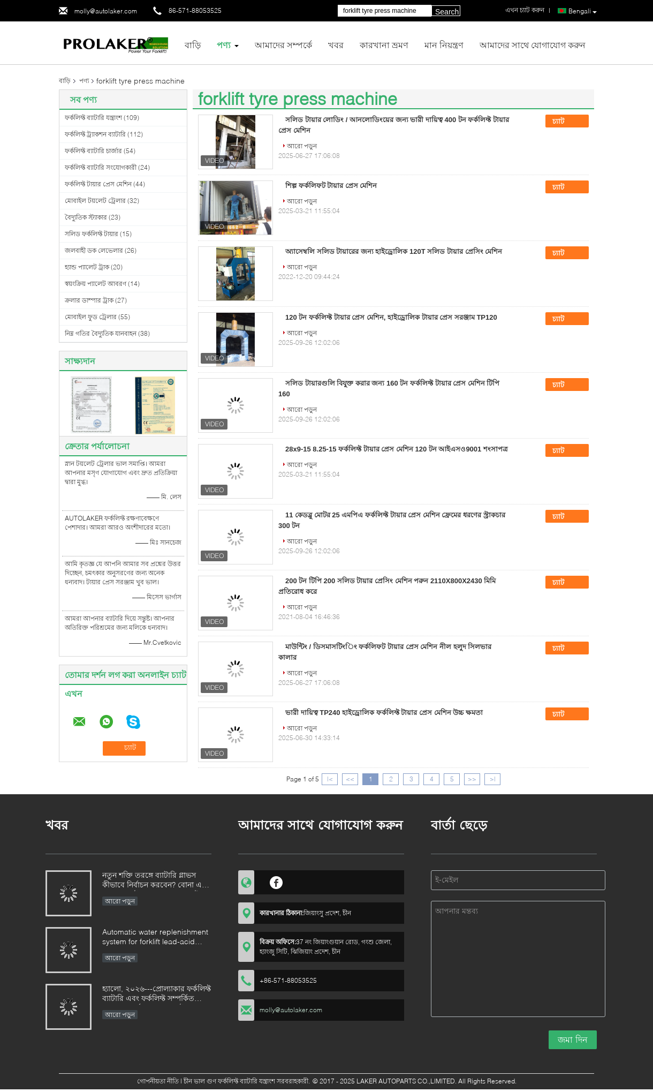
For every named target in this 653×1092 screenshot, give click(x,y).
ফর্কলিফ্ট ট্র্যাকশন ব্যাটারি (95, 134)
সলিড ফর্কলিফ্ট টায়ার (91, 234)
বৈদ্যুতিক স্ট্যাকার (86, 217)
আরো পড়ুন (302, 146)
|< (330, 779)
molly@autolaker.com (105, 11)
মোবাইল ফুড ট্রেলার (91, 317)
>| (493, 779)
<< (350, 779)
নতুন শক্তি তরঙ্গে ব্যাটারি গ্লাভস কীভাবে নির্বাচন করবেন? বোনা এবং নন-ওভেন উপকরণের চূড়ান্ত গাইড (155, 880)
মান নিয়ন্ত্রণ (444, 45)
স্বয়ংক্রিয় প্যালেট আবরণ (95, 284)
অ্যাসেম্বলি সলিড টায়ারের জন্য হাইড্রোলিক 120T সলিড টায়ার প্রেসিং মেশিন (393, 251)
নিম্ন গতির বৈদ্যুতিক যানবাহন (100, 333)
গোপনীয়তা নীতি (158, 1081)
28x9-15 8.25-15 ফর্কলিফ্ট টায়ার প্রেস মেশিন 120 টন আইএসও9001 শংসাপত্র (396, 449)
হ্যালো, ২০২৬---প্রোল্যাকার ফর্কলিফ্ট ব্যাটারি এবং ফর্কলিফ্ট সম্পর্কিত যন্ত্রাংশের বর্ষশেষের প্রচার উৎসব (156, 994)
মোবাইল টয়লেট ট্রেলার (95, 201)
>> (472, 779)
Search (447, 11)
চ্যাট (565, 121)
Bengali (582, 11)
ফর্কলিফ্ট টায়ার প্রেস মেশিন (98, 184)
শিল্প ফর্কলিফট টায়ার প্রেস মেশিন (331, 186)
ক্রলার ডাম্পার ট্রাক (89, 300)
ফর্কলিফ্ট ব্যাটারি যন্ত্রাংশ (93, 118)
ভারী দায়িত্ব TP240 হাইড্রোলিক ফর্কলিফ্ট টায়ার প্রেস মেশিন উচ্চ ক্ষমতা (384, 713)
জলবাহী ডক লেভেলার (94, 250)
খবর (336, 45)
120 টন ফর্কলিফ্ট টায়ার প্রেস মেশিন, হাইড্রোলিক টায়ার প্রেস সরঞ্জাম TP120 (391, 317)
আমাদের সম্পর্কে (283, 45)
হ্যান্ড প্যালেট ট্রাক (87, 267)
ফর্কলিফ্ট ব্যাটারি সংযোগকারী (100, 167)
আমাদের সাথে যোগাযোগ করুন (533, 45)
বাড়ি (193, 45)
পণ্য (224, 45)
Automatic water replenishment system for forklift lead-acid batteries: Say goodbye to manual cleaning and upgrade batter (155, 937)
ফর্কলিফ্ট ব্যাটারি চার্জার (93, 151)
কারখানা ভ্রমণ (384, 45)
